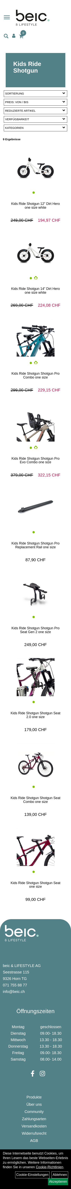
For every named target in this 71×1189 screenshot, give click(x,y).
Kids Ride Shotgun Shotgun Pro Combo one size (35, 375)
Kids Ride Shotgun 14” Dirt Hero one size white (35, 290)
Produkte (34, 1097)
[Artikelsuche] (6, 36)
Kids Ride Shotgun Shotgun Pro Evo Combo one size (35, 460)
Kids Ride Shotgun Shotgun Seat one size (35, 885)
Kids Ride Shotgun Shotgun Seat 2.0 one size (35, 715)
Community (34, 1112)
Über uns (34, 1104)
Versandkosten (34, 1126)
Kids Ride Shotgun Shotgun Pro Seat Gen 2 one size (35, 630)
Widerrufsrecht (34, 1133)
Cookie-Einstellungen (32, 1175)
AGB (34, 1140)
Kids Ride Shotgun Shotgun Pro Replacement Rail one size (35, 545)
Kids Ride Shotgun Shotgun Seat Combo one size (35, 800)
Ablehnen (60, 1175)
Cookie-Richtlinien (49, 1167)
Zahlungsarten (34, 1119)
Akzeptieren (58, 1181)
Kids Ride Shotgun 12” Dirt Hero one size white (35, 205)
